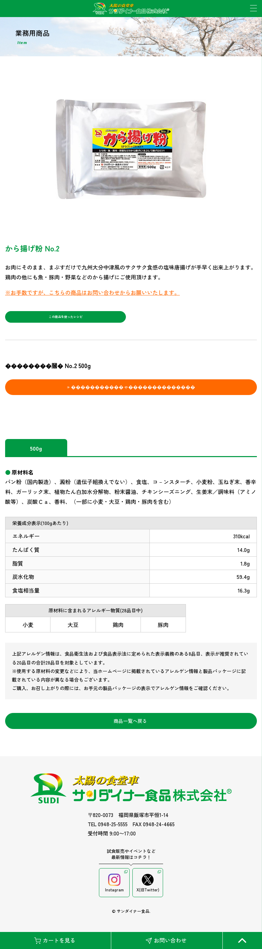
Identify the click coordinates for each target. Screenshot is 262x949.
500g (36, 452)
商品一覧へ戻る (130, 724)
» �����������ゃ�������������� (131, 390)
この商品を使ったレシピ (66, 318)
